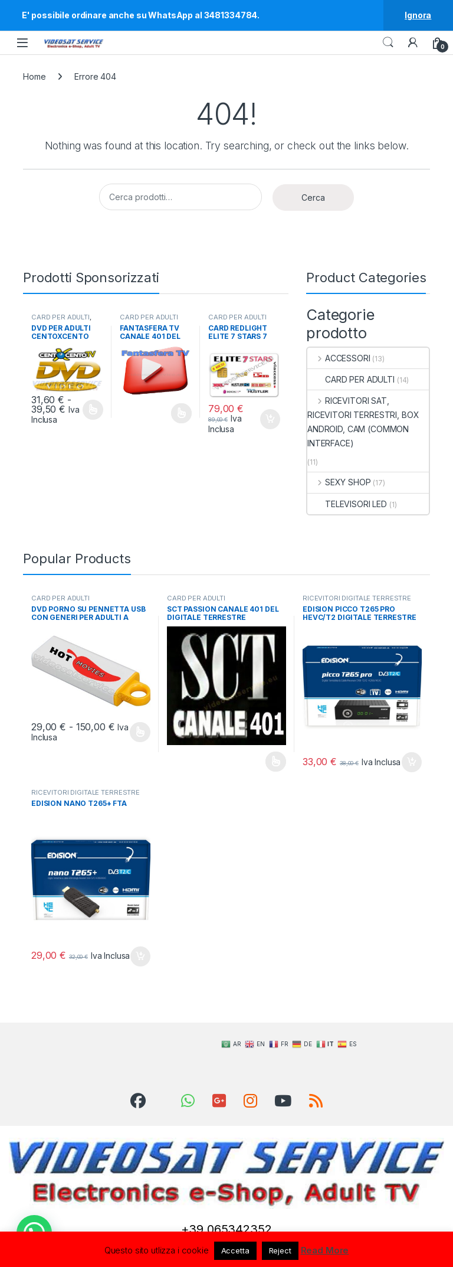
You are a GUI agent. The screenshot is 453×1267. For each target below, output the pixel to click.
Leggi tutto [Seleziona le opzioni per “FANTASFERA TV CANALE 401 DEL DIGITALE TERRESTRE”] (181, 413)
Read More (325, 1250)
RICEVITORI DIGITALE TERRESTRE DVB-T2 (357, 601)
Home (34, 76)
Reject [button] (280, 1250)
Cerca (313, 197)
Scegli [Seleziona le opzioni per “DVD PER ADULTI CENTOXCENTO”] (93, 410)
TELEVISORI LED (347, 504)
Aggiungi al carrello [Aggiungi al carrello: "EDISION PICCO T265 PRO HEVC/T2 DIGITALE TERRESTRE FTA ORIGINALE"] (412, 762)
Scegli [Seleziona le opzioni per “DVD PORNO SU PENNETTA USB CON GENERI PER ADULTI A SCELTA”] (140, 732)
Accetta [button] (235, 1250)
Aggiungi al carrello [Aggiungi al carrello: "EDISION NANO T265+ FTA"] (140, 956)
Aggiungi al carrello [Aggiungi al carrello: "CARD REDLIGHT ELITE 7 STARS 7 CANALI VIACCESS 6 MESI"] (270, 419)
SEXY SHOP (339, 482)
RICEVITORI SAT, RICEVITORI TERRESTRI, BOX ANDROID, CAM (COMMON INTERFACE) (363, 422)
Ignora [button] (418, 15)
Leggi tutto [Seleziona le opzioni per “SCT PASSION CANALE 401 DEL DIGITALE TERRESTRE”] (275, 762)
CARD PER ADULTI (60, 317)
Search (388, 42)
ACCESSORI (338, 358)
